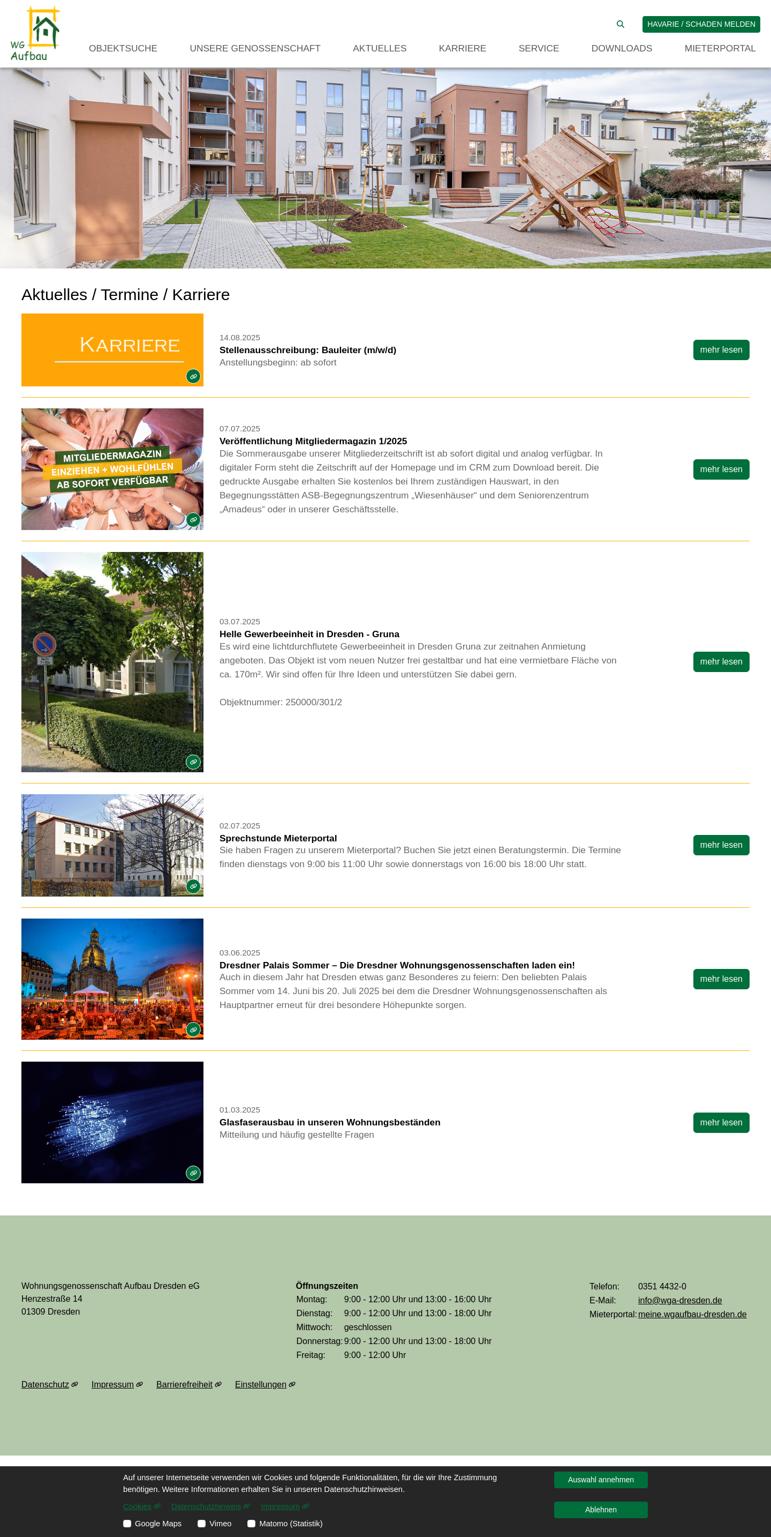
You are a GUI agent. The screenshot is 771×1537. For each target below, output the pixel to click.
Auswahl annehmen (601, 1479)
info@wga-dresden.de (680, 1300)
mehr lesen (721, 349)
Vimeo (220, 1523)
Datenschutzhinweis (210, 1506)
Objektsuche (123, 48)
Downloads (622, 48)
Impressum (117, 1384)
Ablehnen (601, 1509)
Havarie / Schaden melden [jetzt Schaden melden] (701, 24)
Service (539, 48)
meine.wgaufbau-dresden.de (692, 1314)
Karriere (463, 48)
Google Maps (158, 1523)
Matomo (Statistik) (290, 1523)
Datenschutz (49, 1384)
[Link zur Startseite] (36, 33)
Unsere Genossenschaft (255, 48)
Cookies (142, 1506)
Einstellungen (265, 1384)
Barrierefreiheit (189, 1384)
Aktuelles (379, 48)
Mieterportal (720, 48)
